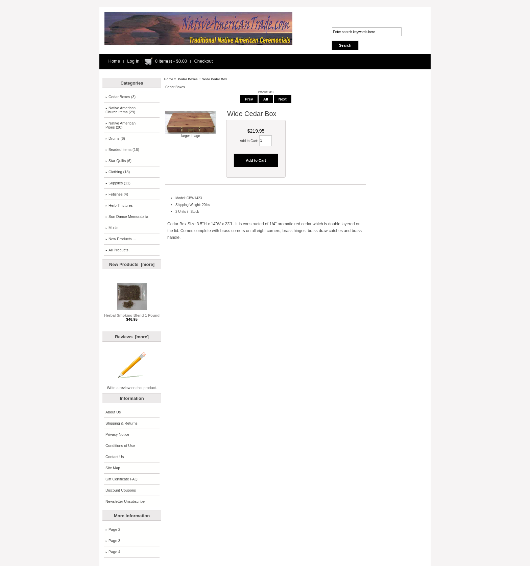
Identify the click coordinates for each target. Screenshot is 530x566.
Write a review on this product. (132, 386)
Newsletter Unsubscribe (125, 501)
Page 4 (112, 552)
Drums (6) (115, 138)
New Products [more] (131, 264)
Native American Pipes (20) (120, 125)
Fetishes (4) (116, 194)
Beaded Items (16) (122, 150)
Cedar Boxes (187, 79)
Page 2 (112, 529)
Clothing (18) (117, 172)
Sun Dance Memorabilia (126, 216)
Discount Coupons (120, 490)
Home (114, 61)
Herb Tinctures (119, 205)
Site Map (112, 468)
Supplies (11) (117, 183)
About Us (113, 412)
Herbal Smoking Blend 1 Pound (132, 313)
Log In (133, 61)
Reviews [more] (132, 336)
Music (111, 228)
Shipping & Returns (121, 423)
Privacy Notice (117, 434)
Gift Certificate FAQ (121, 479)
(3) (120, 97)
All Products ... (118, 250)
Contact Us (114, 457)
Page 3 (112, 541)
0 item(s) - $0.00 (171, 61)
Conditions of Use (120, 446)
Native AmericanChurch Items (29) (120, 110)
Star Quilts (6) (118, 161)
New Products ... (120, 239)
